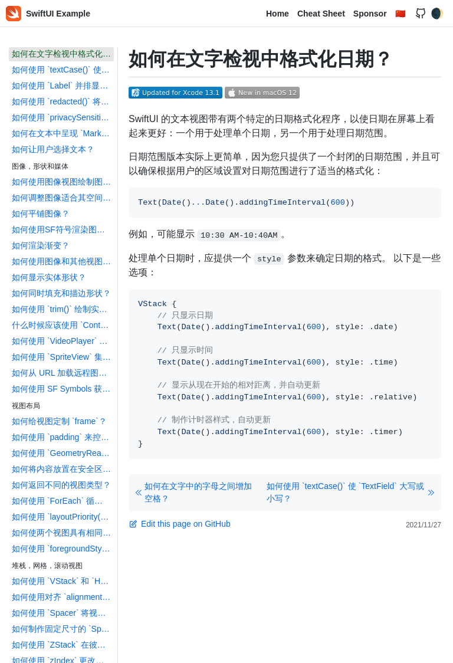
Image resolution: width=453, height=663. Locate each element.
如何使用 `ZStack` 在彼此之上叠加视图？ (63, 644)
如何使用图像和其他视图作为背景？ (63, 261)
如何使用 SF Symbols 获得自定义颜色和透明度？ (63, 388)
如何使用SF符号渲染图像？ (62, 229)
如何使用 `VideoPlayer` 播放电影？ (63, 341)
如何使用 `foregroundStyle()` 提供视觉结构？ (63, 548)
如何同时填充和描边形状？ (61, 293)
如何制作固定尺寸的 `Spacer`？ (63, 629)
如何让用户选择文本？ (53, 149)
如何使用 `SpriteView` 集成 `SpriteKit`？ (63, 357)
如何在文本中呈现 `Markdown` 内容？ (63, 133)
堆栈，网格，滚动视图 (47, 566)
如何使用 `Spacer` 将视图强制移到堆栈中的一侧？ (63, 613)
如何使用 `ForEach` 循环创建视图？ (63, 501)
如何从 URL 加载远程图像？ (63, 373)
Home (277, 13)
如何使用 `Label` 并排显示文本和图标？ (63, 85)
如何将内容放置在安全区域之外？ (63, 469)
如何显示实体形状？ (49, 277)
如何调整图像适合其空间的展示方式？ (63, 197)
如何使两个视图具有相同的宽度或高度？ (63, 532)
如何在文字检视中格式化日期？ (63, 53)
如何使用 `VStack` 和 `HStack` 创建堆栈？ (63, 581)
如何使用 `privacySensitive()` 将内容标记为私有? (63, 117)
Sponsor (370, 13)
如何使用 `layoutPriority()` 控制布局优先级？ (63, 516)
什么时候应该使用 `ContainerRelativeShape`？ (63, 325)
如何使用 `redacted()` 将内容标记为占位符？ (63, 101)
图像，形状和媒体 (40, 166)
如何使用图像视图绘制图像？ (63, 181)
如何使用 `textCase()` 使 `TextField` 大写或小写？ (63, 69)
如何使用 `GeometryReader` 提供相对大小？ (63, 453)
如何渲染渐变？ (41, 245)
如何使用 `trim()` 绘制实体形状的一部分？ (63, 309)
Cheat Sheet (321, 13)
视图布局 (26, 406)
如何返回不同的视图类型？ (61, 485)
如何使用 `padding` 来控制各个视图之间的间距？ (63, 437)
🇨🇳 (400, 13)
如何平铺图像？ (41, 213)
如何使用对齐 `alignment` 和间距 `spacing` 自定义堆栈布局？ (63, 597)
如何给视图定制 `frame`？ (59, 421)
